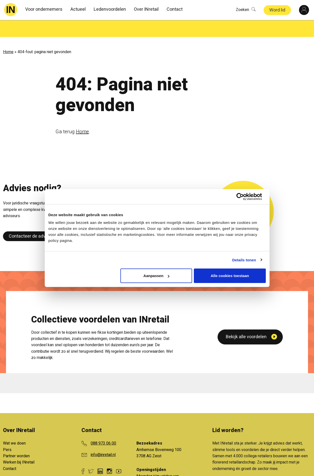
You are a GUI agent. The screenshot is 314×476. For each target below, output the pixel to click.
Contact (175, 9)
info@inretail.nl (103, 438)
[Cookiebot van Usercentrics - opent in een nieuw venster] (244, 196)
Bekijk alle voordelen (246, 384)
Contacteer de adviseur (32, 219)
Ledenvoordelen (110, 9)
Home (8, 35)
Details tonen (244, 260)
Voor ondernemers (43, 9)
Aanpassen (156, 276)
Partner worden (16, 439)
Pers (7, 433)
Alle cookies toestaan (230, 276)
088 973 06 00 (103, 426)
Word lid (277, 10)
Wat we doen (14, 426)
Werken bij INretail (18, 445)
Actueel (78, 9)
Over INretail (146, 9)
